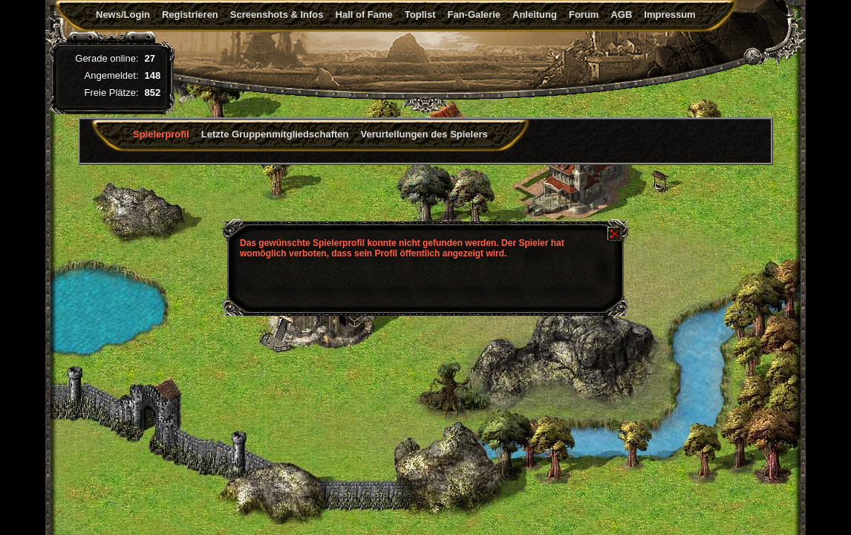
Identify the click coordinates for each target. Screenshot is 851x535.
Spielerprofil (161, 134)
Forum (584, 14)
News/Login (123, 14)
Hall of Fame (364, 14)
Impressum (669, 14)
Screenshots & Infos (277, 14)
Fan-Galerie (474, 14)
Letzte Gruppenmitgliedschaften (275, 134)
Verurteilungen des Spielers (424, 134)
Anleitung (534, 14)
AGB (621, 14)
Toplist (420, 14)
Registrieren (190, 14)
